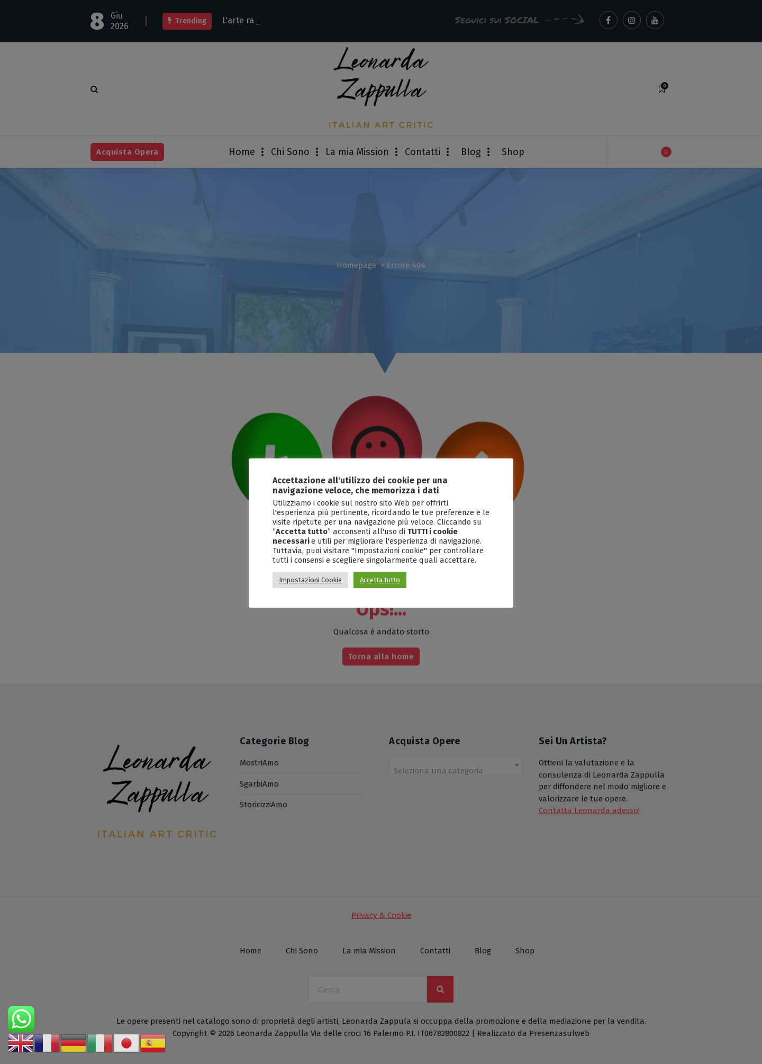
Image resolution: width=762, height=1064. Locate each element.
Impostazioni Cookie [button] (310, 580)
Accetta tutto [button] (380, 580)
